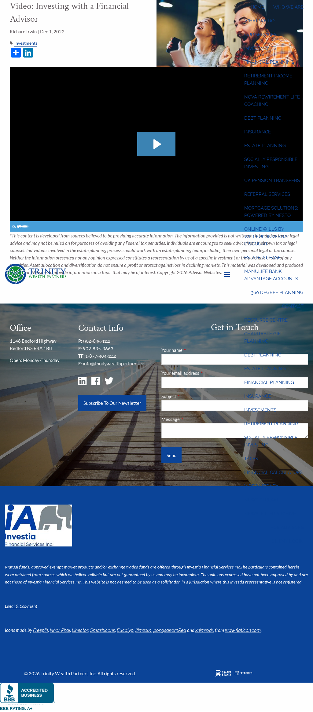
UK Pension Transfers (272, 180)
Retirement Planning (271, 424)
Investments (260, 48)
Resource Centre (266, 320)
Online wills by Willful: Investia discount (265, 236)
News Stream (261, 500)
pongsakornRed (169, 630)
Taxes (251, 458)
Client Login (288, 541)
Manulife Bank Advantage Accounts (271, 275)
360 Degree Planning (277, 292)
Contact (293, 306)
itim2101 (143, 630)
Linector (80, 630)
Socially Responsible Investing (270, 163)
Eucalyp (125, 630)
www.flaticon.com (243, 630)
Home (257, 7)
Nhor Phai (60, 630)
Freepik (40, 630)
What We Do (259, 21)
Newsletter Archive (270, 513)
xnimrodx (204, 630)
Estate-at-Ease (262, 257)
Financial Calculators (273, 472)
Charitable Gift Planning (263, 337)
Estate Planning (265, 145)
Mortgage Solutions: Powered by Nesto (271, 211)
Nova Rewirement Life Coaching (272, 100)
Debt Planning (263, 118)
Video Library (261, 486)
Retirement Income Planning (268, 79)
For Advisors (287, 527)
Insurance (257, 132)
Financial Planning (269, 62)
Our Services (260, 34)
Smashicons (102, 630)
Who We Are (288, 7)
